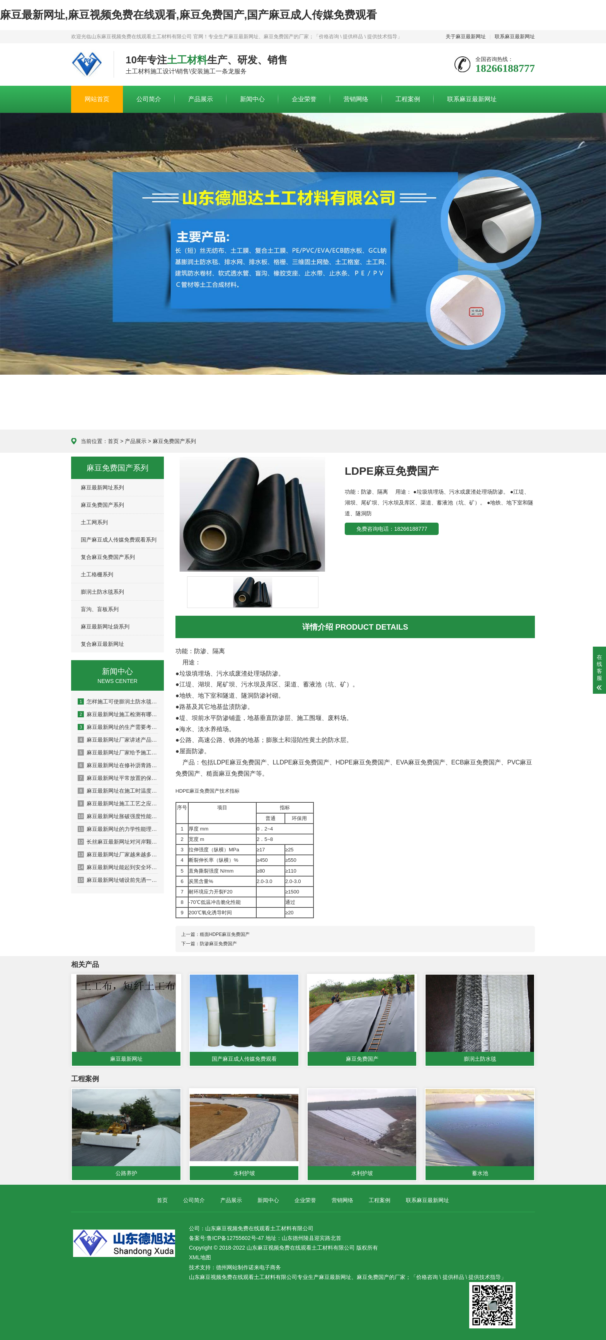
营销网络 (356, 99)
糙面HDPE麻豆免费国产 (225, 934)
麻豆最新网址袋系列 (105, 626)
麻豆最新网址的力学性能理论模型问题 (118, 829)
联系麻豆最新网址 (515, 36)
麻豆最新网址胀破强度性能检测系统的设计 (118, 816)
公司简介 (148, 99)
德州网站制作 (232, 1267)
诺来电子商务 (265, 1267)
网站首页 (97, 99)
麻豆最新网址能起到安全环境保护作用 (118, 867)
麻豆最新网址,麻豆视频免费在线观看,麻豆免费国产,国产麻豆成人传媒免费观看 (188, 15)
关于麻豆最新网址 (466, 36)
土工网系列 (94, 522)
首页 (113, 441)
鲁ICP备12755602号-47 (235, 1238)
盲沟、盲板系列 (100, 609)
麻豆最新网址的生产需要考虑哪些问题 (118, 727)
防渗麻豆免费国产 (218, 943)
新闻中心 (252, 99)
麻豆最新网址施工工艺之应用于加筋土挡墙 (118, 803)
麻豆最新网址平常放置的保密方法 (118, 778)
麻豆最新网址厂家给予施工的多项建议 (118, 752)
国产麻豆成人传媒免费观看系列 (119, 540)
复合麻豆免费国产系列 (108, 557)
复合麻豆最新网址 (102, 644)
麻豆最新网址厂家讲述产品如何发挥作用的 (118, 740)
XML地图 (200, 1257)
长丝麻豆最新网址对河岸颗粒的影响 (118, 842)
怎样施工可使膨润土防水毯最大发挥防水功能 (118, 701)
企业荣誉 (304, 99)
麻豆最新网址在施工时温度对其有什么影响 (118, 791)
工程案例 (407, 99)
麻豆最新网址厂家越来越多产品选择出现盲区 (118, 854)
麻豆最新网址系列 (102, 487)
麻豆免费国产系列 (174, 441)
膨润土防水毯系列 (102, 592)
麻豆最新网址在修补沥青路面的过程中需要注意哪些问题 (118, 765)
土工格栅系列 (97, 574)
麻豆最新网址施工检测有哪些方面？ (118, 714)
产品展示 (200, 99)
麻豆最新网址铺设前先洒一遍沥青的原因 (118, 880)
